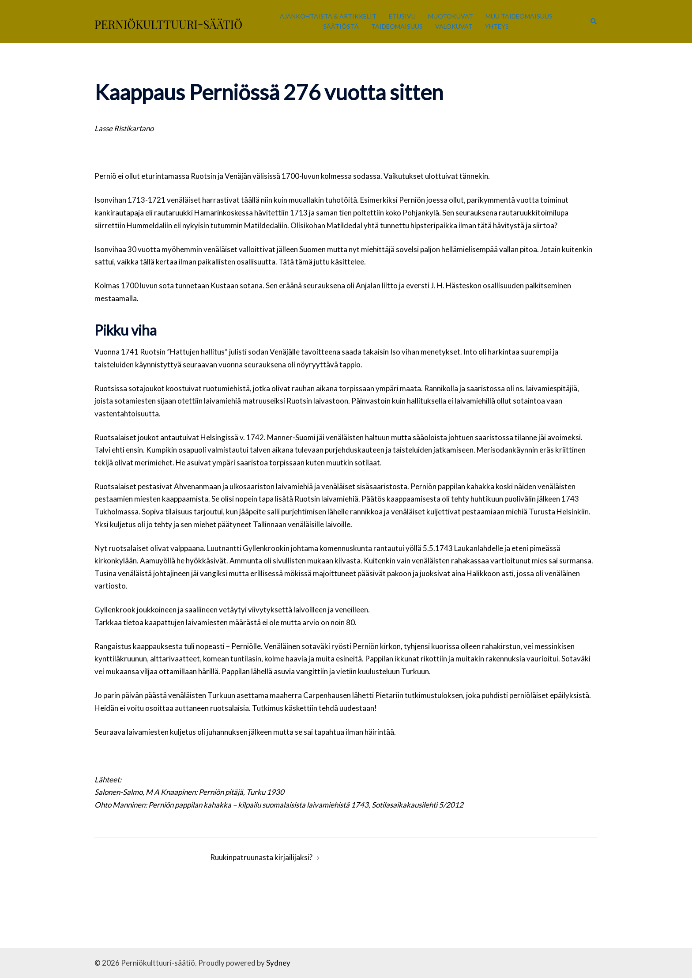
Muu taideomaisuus (519, 16)
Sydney (278, 962)
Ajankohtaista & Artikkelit (328, 16)
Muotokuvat (450, 16)
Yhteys (497, 26)
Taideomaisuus (397, 26)
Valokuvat (454, 26)
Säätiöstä (341, 26)
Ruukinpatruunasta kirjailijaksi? (261, 857)
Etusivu (402, 16)
